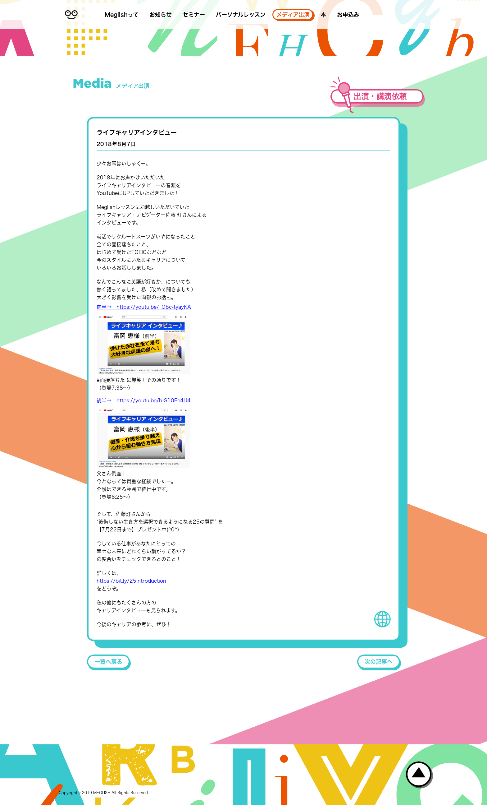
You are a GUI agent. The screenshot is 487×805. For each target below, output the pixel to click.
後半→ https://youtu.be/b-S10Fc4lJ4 (144, 400)
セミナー (194, 14)
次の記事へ (379, 661)
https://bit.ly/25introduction (134, 580)
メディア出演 (293, 14)
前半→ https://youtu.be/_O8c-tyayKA (144, 306)
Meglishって (122, 14)
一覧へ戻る (108, 661)
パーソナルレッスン (241, 14)
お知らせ (160, 14)
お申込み (348, 14)
